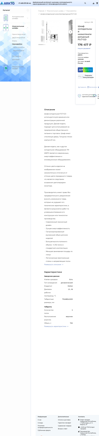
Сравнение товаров (61, 423)
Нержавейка (66, 11)
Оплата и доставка (61, 417)
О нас (34, 417)
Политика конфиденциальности (40, 423)
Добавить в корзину (79, 63)
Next (68, 33)
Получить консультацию (88, 70)
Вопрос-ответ (59, 425)
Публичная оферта (39, 427)
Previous (44, 33)
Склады (35, 420)
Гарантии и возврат (61, 420)
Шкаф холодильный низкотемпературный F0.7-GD (53, 14)
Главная (36, 11)
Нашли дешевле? (82, 46)
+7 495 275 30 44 (24, 3)
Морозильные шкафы (50, 11)
